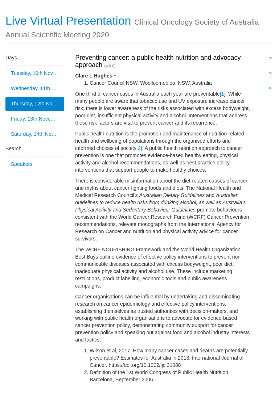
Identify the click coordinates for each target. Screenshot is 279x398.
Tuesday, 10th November (37, 73)
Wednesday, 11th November (37, 88)
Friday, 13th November (36, 119)
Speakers (21, 164)
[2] (139, 148)
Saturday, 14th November (37, 134)
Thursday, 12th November (37, 103)
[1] (223, 94)
